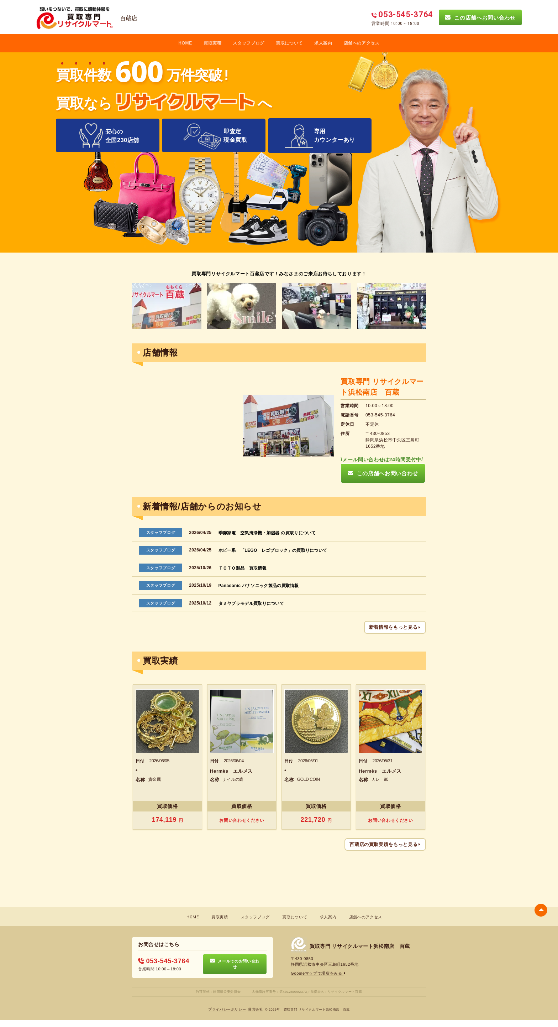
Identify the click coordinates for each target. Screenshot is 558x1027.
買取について (289, 43)
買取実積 (213, 43)
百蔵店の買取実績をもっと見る (385, 844)
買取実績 (219, 917)
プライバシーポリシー (227, 1009)
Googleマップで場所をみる (318, 973)
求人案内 (323, 43)
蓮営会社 (255, 1009)
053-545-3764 (380, 415)
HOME (185, 43)
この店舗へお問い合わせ (480, 17)
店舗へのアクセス (362, 43)
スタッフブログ (248, 43)
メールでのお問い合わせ (234, 963)
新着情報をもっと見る (395, 627)
